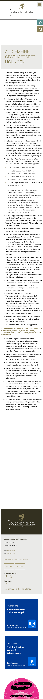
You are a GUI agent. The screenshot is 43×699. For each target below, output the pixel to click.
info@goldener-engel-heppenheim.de (16, 559)
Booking (20, 566)
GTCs (29, 589)
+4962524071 (11, 553)
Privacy (12, 589)
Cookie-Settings (21, 589)
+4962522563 (11, 551)
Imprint (6, 589)
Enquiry (9, 566)
